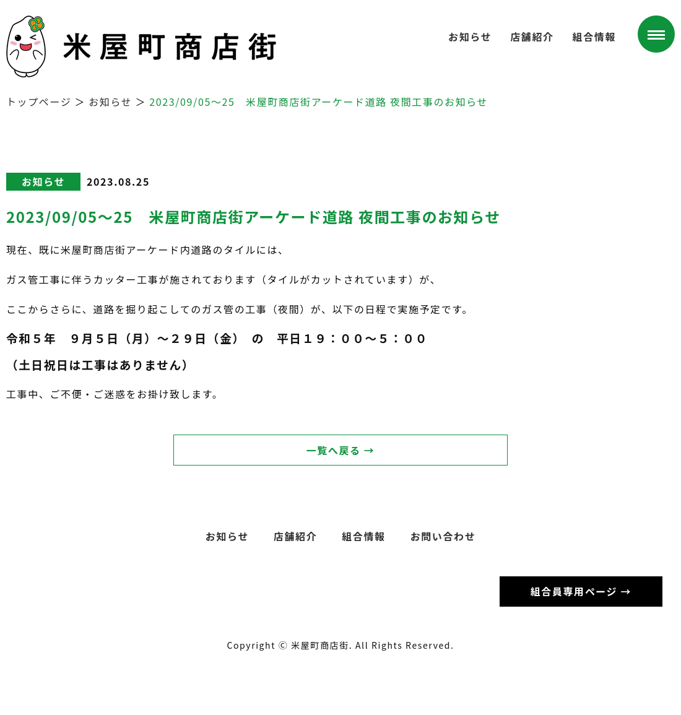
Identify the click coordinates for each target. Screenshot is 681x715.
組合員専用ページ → (581, 591)
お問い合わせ (443, 536)
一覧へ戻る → (340, 450)
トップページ (38, 101)
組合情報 (594, 36)
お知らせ (470, 36)
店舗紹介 (531, 36)
